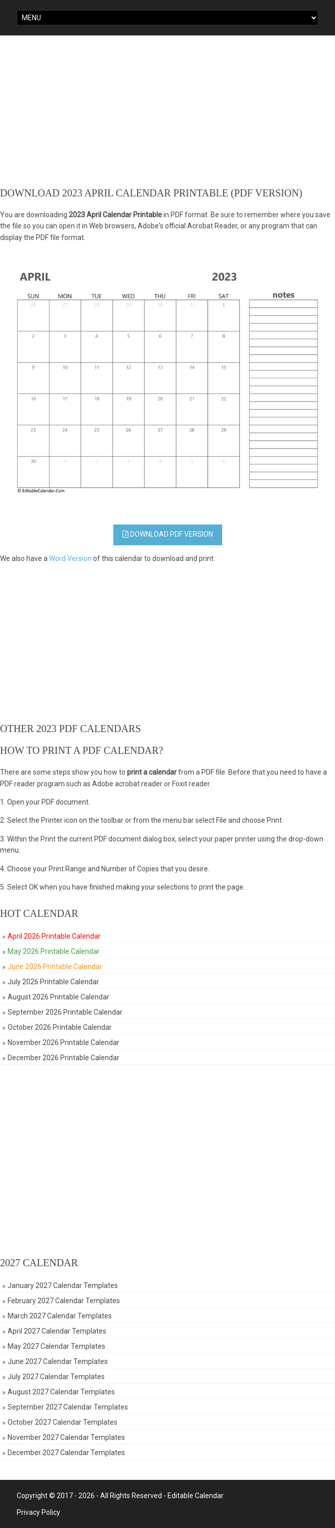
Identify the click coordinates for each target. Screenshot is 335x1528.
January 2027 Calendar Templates (63, 1285)
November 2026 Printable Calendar (63, 1042)
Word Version (70, 558)
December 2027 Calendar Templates (66, 1453)
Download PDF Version (167, 534)
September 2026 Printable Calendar (65, 1012)
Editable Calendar (195, 1496)
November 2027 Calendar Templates (66, 1437)
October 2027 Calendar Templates (62, 1422)
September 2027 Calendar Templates (68, 1407)
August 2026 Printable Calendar (58, 997)
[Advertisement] (167, 111)
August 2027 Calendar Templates (61, 1392)
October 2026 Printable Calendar (60, 1027)
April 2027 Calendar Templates (57, 1331)
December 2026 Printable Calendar (63, 1058)
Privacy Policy (38, 1512)
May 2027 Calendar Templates (56, 1346)
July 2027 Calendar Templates (56, 1377)
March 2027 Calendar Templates (60, 1316)
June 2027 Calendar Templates (58, 1361)
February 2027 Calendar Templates (64, 1301)
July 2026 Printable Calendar (53, 982)
